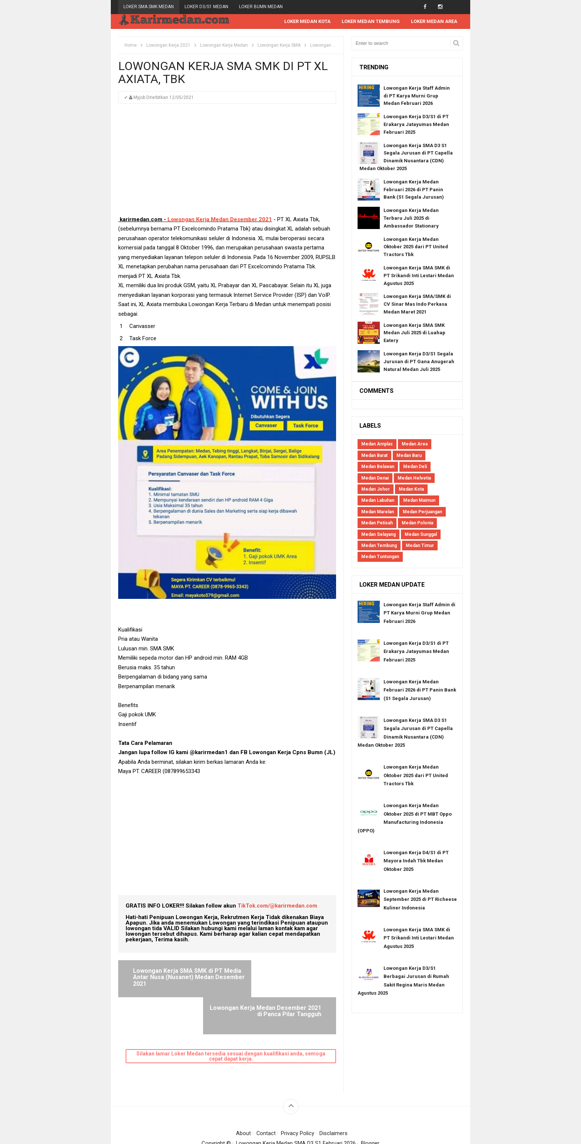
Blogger (370, 1106)
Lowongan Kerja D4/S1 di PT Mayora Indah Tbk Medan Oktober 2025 (416, 861)
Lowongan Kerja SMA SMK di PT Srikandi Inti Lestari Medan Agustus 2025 (419, 275)
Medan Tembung (379, 545)
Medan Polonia (417, 523)
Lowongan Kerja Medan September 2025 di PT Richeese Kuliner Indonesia (420, 900)
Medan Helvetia (414, 478)
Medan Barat (374, 455)
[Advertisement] (227, 163)
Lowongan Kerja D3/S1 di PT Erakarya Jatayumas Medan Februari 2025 (416, 124)
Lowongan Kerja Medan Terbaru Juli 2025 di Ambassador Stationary (411, 218)
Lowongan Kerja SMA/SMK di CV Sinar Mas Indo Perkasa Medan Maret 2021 (417, 304)
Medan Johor (375, 489)
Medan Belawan (377, 467)
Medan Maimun (419, 500)
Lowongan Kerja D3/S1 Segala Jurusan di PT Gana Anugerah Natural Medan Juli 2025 (419, 361)
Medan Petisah (377, 523)
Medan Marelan (377, 512)
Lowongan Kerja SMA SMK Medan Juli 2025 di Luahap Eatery (414, 333)
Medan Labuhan (377, 500)
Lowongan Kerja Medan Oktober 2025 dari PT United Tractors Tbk (416, 247)
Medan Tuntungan (380, 557)
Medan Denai (375, 478)
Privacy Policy (298, 1096)
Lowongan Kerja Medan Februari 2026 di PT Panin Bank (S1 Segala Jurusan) (414, 189)
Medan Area (415, 444)
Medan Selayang (378, 534)
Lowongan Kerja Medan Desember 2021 (219, 219)
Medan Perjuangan (422, 512)
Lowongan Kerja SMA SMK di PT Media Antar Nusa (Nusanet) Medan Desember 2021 (177, 978)
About (243, 1096)
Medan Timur (420, 545)
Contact (266, 1096)
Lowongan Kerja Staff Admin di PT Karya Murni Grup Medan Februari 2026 (417, 96)
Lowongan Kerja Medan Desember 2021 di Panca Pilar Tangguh (279, 978)
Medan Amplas (377, 444)
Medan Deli (415, 467)
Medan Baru (409, 455)
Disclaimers (334, 1096)
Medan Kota (411, 489)
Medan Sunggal (421, 534)
